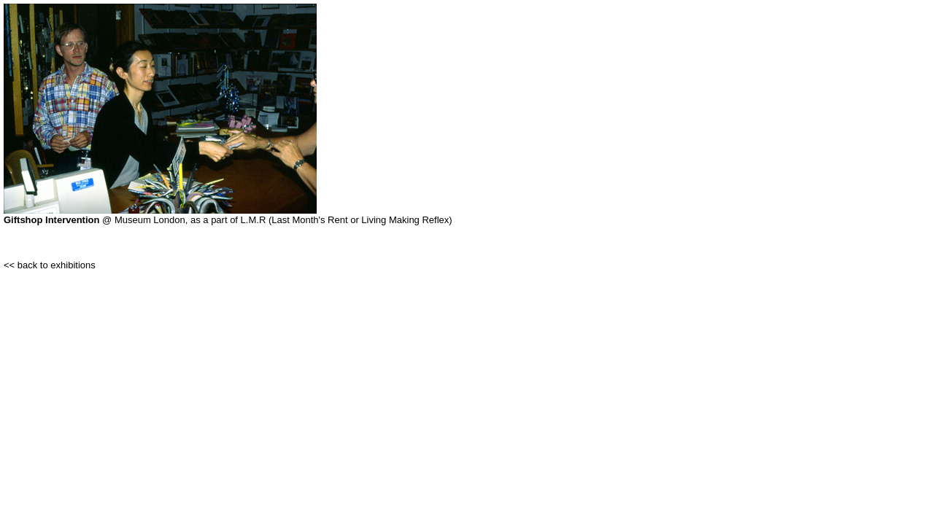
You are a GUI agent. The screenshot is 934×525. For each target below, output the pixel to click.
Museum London (150, 219)
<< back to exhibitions (50, 265)
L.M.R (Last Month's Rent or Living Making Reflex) (346, 219)
